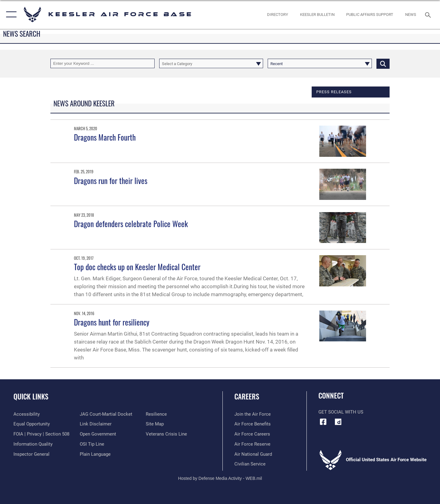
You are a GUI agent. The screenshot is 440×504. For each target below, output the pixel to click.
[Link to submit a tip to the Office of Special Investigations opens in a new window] (92, 444)
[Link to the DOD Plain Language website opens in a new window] (95, 454)
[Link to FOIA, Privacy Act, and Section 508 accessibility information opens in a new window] (41, 434)
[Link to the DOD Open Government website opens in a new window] (98, 434)
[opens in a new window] (338, 421)
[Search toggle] (429, 14)
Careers (246, 396)
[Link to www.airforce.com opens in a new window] (252, 414)
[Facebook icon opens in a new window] (323, 421)
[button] (10, 14)
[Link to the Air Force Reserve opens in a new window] (252, 444)
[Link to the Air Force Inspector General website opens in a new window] (31, 454)
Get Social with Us (340, 412)
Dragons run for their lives (110, 180)
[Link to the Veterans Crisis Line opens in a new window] (166, 434)
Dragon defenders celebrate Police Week (131, 223)
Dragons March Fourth (105, 137)
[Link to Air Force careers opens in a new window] (252, 434)
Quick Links (30, 396)
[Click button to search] (383, 63)
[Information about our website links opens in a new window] (96, 424)
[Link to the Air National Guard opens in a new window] (253, 454)
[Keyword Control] (102, 63)
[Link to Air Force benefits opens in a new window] (252, 424)
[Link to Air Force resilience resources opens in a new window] (156, 414)
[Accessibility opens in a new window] (26, 414)
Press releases (334, 91)
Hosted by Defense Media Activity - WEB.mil (220, 478)
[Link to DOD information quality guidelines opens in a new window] (33, 444)
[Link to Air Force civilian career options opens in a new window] (250, 464)
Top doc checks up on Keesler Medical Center (137, 266)
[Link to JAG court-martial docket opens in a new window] (106, 414)
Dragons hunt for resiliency (111, 322)
